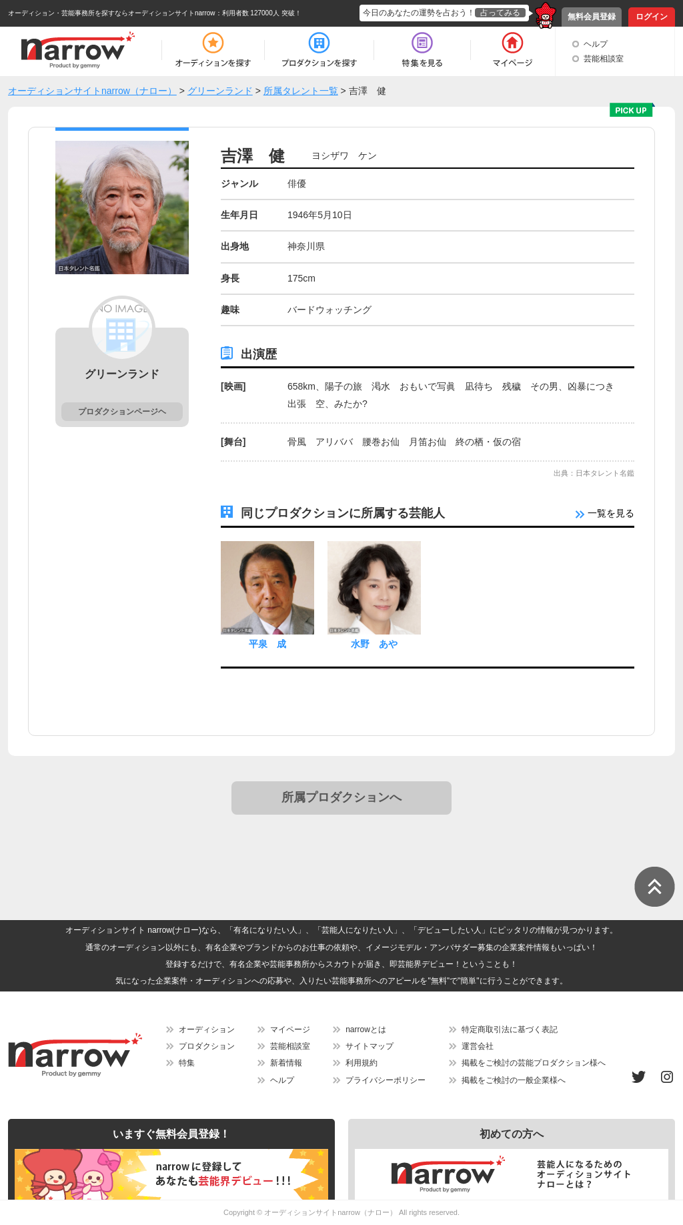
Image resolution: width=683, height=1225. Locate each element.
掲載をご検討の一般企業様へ (514, 1080)
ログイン (652, 16)
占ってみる (500, 12)
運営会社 (478, 1046)
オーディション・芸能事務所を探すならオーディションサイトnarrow (111, 13)
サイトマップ (370, 1046)
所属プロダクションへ (341, 797)
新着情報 (286, 1063)
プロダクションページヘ (122, 411)
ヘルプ (596, 44)
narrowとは (366, 1029)
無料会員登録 (592, 16)
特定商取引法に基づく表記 (510, 1029)
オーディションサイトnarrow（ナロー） (330, 1212)
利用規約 (362, 1063)
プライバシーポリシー (386, 1080)
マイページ (290, 1029)
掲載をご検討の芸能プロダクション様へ (534, 1063)
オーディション (207, 1029)
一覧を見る (605, 513)
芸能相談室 (604, 58)
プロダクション (207, 1046)
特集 (187, 1063)
